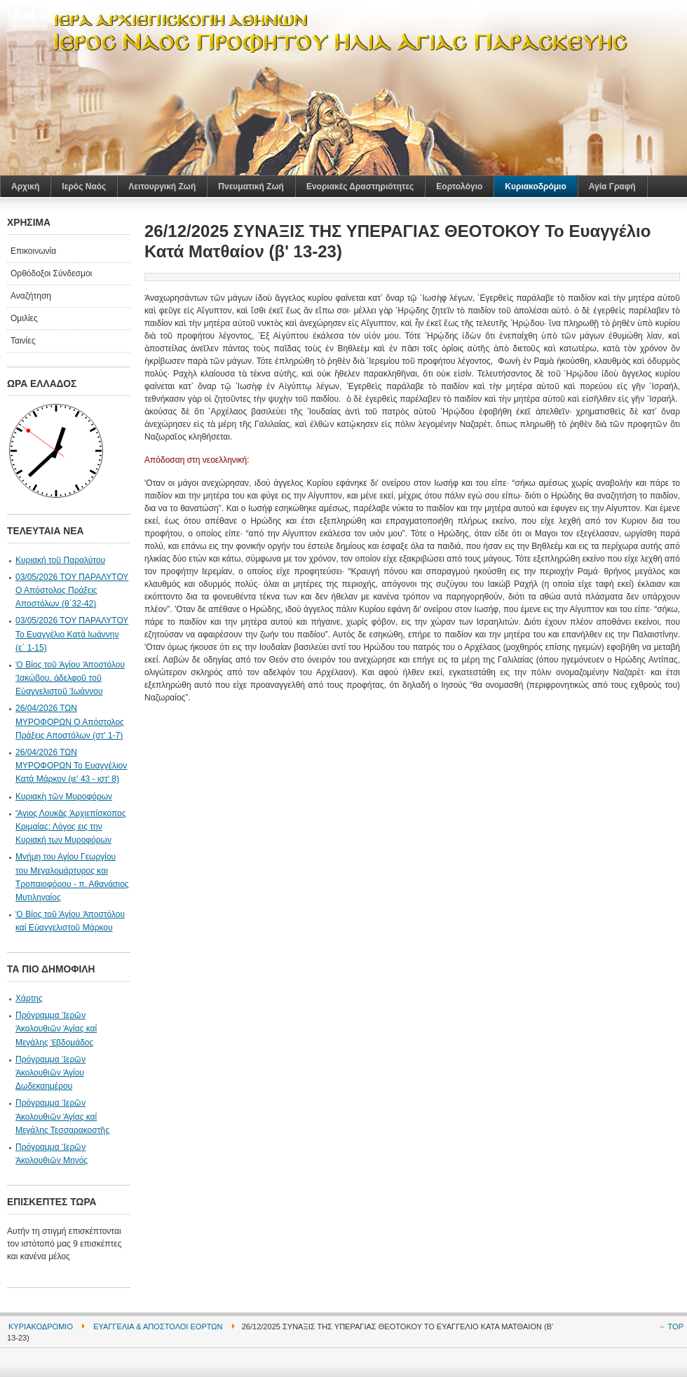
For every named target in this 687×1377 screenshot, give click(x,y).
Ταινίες (23, 341)
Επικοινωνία (33, 251)
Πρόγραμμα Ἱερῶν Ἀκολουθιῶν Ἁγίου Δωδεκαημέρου (50, 1072)
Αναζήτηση (31, 296)
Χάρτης (29, 998)
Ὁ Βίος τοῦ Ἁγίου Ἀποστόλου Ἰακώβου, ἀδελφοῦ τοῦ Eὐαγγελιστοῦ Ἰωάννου (70, 678)
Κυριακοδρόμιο (40, 1326)
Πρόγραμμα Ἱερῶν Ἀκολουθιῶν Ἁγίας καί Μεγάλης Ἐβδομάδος (56, 1028)
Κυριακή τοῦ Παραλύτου (60, 560)
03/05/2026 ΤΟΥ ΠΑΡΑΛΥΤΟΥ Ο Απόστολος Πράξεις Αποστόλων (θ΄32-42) (71, 590)
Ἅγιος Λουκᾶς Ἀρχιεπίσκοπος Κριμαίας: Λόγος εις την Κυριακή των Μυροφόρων (70, 826)
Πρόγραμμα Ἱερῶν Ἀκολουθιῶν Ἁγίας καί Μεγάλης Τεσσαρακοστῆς (62, 1116)
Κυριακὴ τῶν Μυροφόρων (63, 796)
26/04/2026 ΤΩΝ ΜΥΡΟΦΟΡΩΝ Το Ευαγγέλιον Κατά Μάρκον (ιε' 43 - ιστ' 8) (71, 765)
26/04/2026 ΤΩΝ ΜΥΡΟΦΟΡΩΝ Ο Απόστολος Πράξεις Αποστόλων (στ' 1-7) (69, 721)
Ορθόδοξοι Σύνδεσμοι (51, 273)
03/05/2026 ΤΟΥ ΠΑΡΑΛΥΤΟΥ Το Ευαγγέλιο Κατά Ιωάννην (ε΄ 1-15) (71, 634)
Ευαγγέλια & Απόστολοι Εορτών (157, 1326)
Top (675, 1326)
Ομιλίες (24, 318)
